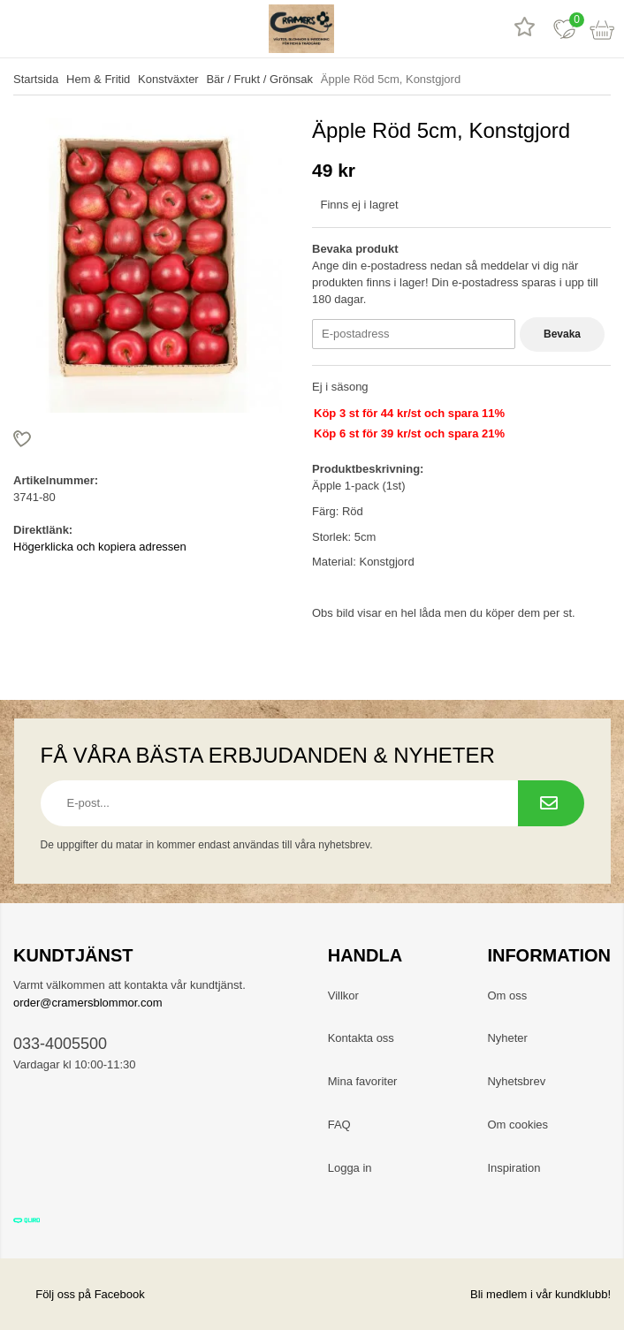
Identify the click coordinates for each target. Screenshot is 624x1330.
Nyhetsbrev (516, 1081)
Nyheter (507, 1038)
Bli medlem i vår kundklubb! (540, 1294)
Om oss (507, 995)
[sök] (60, 28)
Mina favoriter (363, 1081)
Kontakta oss (361, 1038)
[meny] (20, 28)
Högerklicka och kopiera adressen (99, 546)
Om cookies (517, 1124)
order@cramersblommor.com (88, 1002)
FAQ (339, 1124)
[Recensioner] (524, 28)
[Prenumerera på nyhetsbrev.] (551, 803)
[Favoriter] (564, 28)
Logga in (350, 1167)
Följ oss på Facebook (79, 1294)
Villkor (343, 995)
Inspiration (513, 1167)
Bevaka (562, 334)
